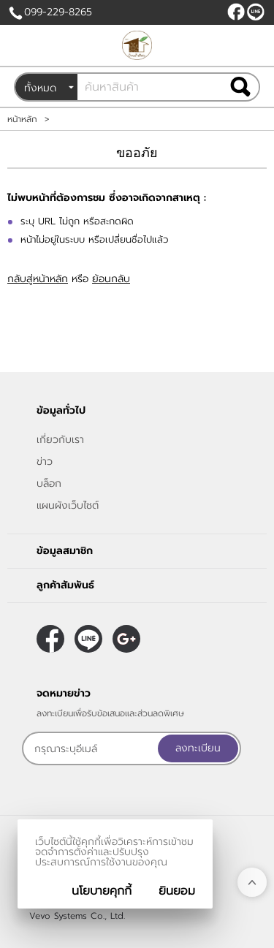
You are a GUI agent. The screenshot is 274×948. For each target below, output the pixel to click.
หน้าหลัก (22, 119)
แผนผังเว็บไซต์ (68, 505)
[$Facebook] (236, 11)
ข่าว (45, 461)
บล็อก (49, 483)
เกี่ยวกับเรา (60, 439)
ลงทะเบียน (198, 748)
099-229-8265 (58, 12)
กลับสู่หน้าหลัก (37, 279)
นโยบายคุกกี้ (102, 891)
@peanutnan (256, 11)
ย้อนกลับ (111, 279)
